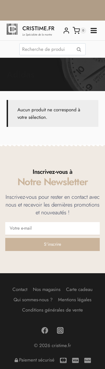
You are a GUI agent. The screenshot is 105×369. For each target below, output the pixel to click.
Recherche (80, 49)
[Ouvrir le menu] (93, 30)
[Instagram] (60, 330)
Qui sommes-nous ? (33, 299)
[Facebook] (44, 330)
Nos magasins (47, 289)
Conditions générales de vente (52, 310)
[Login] (66, 30)
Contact (19, 289)
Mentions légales (74, 299)
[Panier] (79, 30)
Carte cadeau (79, 289)
